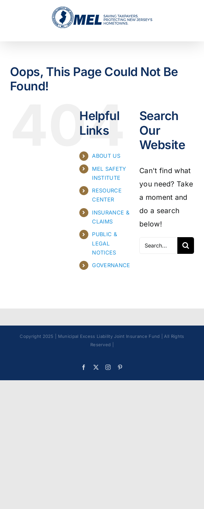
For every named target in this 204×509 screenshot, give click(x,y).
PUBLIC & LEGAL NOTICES (104, 243)
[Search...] (158, 245)
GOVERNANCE (111, 265)
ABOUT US (106, 155)
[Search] (185, 245)
